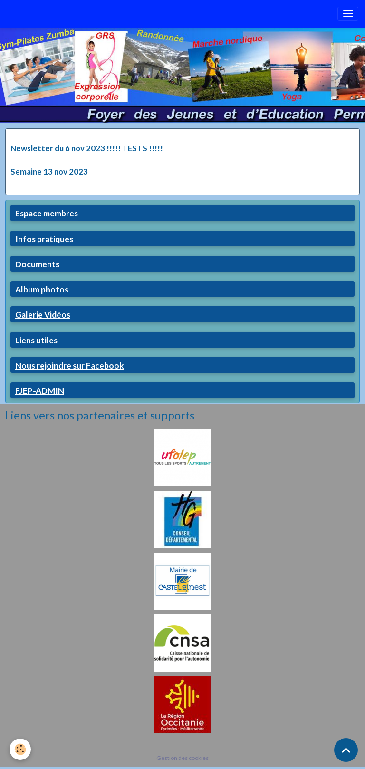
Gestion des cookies (182, 757)
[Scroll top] (346, 750)
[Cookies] (20, 749)
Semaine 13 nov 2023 (49, 171)
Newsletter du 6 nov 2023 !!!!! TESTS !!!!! (86, 148)
